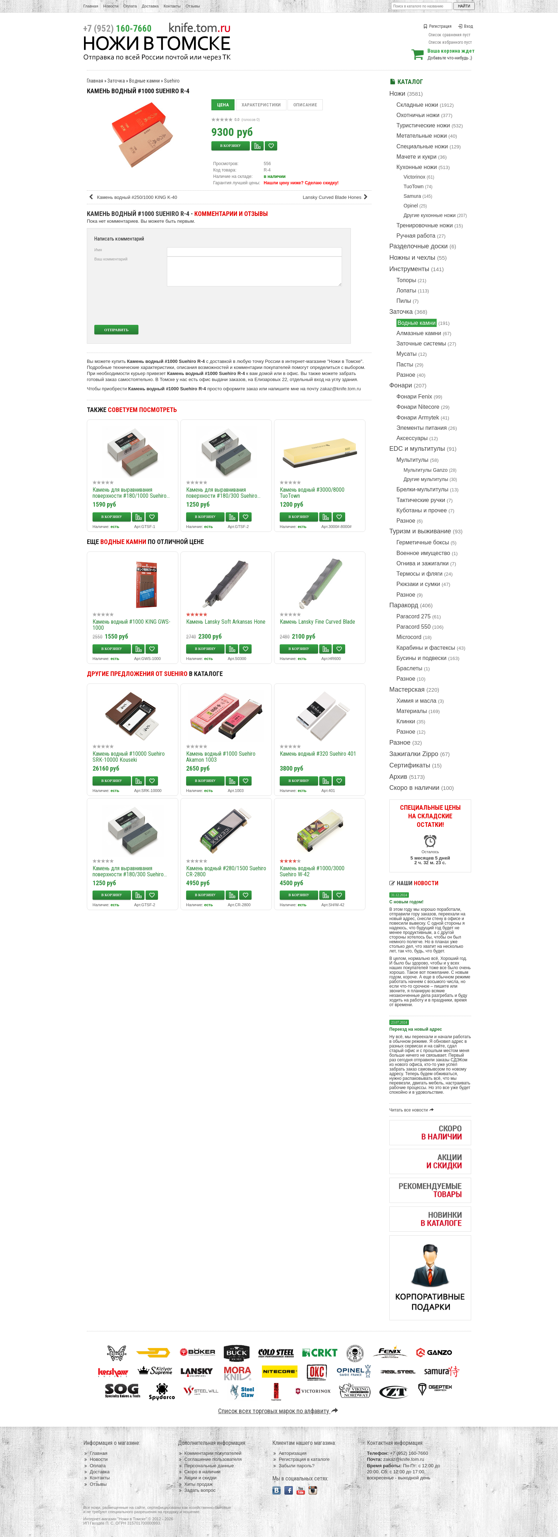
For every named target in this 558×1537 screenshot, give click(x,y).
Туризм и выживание (420, 531)
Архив (398, 776)
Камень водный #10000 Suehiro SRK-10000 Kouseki (129, 756)
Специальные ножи (422, 146)
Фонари (400, 385)
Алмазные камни (418, 333)
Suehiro (172, 81)
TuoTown (413, 186)
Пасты (404, 364)
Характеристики (261, 104)
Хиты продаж (195, 1484)
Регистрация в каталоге (301, 1459)
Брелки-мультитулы (422, 489)
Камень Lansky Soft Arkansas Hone (225, 621)
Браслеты (409, 668)
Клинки (405, 721)
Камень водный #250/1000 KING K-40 (132, 197)
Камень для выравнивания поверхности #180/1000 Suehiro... (131, 492)
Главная (90, 6)
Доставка (150, 6)
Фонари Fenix (414, 397)
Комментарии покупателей (210, 1453)
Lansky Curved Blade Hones (336, 197)
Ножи (397, 93)
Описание (305, 104)
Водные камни (417, 323)
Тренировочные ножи (424, 225)
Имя (98, 250)
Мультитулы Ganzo (426, 470)
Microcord (408, 637)
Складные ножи (417, 105)
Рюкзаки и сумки (418, 584)
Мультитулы (412, 460)
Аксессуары (412, 438)
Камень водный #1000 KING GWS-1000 (131, 624)
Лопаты (406, 290)
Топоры (406, 280)
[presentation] (289, 305)
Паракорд (403, 605)
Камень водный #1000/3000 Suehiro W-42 (312, 871)
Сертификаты (409, 765)
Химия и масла (416, 701)
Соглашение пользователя (210, 1459)
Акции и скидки (197, 1477)
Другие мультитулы (426, 479)
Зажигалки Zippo (413, 753)
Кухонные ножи (416, 167)
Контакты (172, 6)
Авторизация (289, 1453)
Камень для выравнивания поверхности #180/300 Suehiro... (223, 492)
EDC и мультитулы (417, 448)
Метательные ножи (421, 136)
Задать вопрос (197, 1490)
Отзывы (192, 6)
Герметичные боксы (422, 542)
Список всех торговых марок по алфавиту (279, 1411)
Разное (405, 375)
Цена (223, 104)
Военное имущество (423, 553)
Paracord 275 (413, 616)
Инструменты (409, 269)
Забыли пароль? (293, 1465)
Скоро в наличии (414, 787)
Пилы (403, 301)
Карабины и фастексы (425, 648)
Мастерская (407, 689)
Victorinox (414, 177)
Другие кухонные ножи (430, 215)
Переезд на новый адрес (415, 1029)
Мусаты (406, 354)
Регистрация (437, 26)
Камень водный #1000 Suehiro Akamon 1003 (221, 756)
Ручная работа (415, 236)
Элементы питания (421, 428)
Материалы (411, 711)
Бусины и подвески (421, 658)
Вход (465, 26)
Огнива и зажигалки (422, 563)
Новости (111, 6)
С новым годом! (406, 901)
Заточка (401, 311)
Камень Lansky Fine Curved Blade (317, 621)
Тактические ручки (420, 500)
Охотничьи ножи (417, 115)
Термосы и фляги (419, 574)
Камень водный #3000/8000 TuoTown (312, 492)
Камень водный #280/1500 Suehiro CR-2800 (226, 871)
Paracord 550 (413, 627)
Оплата (130, 6)
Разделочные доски (418, 246)
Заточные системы (421, 343)
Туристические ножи (423, 125)
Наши (413, 883)
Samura (412, 196)
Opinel (411, 205)
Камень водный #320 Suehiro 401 (318, 753)
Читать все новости (412, 1110)
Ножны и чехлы (412, 257)
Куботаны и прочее (421, 510)
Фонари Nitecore (417, 407)
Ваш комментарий (110, 259)
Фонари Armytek (417, 417)
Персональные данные (206, 1465)
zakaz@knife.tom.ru (340, 388)
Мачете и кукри (416, 157)
